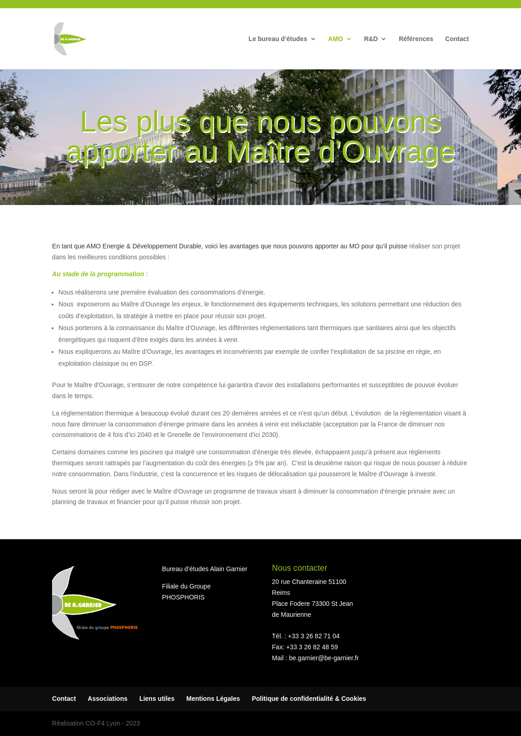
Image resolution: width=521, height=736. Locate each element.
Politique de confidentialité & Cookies (309, 698)
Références (416, 39)
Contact (457, 39)
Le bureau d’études (277, 39)
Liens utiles (156, 698)
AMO (335, 39)
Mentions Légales (213, 698)
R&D (371, 39)
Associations (107, 698)
